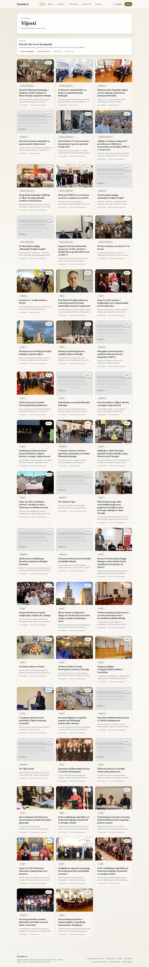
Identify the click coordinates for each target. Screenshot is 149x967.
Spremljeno (128, 958)
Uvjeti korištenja (114, 962)
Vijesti (42, 4)
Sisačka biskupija (66, 86)
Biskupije (62, 4)
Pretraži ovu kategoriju (27, 51)
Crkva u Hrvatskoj (27, 86)
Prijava (128, 4)
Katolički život (73, 4)
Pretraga (98, 4)
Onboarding (110, 958)
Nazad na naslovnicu (43, 51)
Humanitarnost (87, 4)
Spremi (49, 63)
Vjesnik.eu (23, 4)
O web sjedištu (127, 962)
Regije (51, 4)
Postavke (119, 958)
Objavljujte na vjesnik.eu (95, 958)
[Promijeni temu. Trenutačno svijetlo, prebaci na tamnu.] (118, 4)
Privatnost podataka (100, 962)
